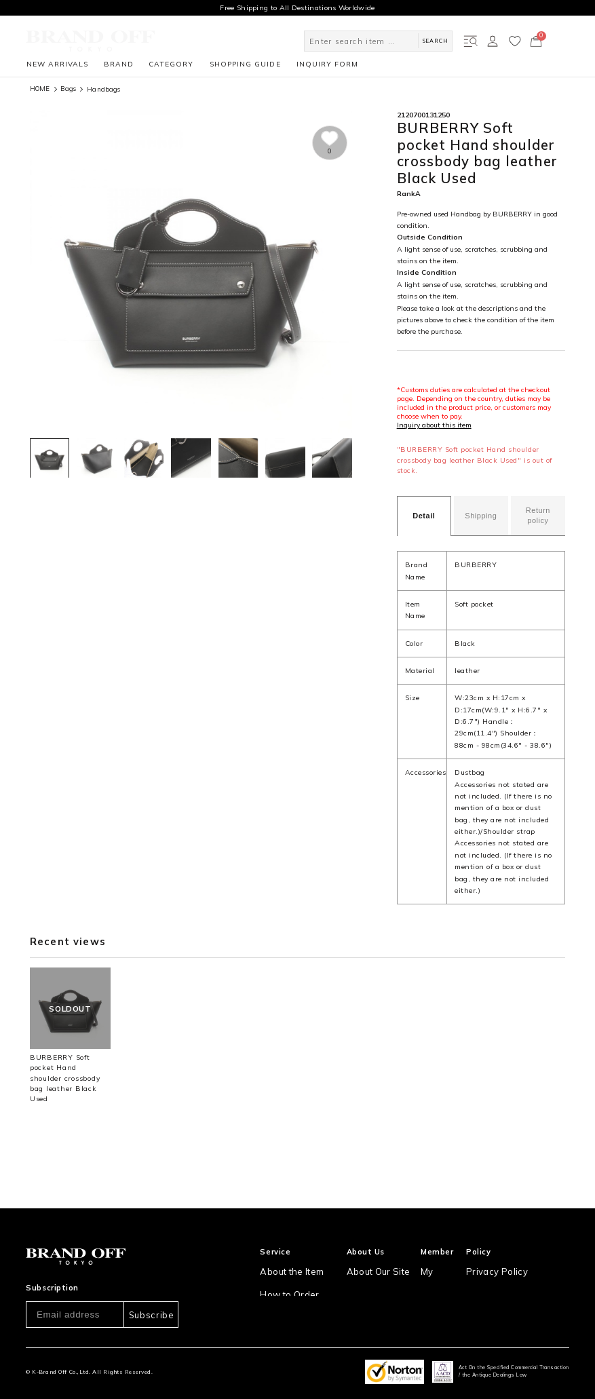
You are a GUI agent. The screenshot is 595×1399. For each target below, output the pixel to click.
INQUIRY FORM (327, 64)
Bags (68, 88)
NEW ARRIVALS (57, 64)
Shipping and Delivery (298, 1280)
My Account (445, 1239)
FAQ (267, 1320)
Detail (423, 516)
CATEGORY (171, 64)
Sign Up (439, 1259)
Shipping (481, 516)
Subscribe (151, 1283)
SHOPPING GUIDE (245, 64)
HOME (40, 88)
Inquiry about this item (434, 425)
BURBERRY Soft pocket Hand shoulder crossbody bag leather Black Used (65, 1078)
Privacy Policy (501, 1239)
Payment (275, 1300)
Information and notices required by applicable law (523, 1285)
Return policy (538, 515)
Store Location (373, 1259)
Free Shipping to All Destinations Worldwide (297, 7)
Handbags (104, 89)
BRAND (119, 64)
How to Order (283, 1259)
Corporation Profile (380, 1280)
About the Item (285, 1239)
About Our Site (375, 1239)
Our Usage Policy (507, 1259)
